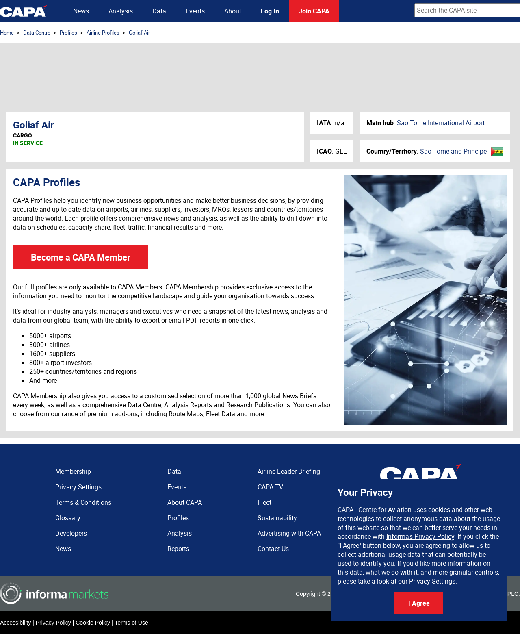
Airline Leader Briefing (289, 471)
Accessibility (15, 622)
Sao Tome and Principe (453, 151)
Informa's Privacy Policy (420, 536)
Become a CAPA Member (80, 257)
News (81, 11)
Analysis (120, 11)
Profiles (68, 32)
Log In (270, 11)
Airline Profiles (103, 32)
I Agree (419, 603)
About (232, 11)
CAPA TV (270, 486)
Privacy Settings (432, 581)
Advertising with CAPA (289, 533)
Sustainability (277, 517)
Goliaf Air (139, 32)
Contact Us (273, 548)
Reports (178, 548)
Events (195, 11)
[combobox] (467, 10)
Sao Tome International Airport (441, 122)
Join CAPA (314, 11)
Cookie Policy (93, 622)
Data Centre (36, 32)
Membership (73, 471)
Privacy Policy (53, 622)
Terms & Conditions (83, 502)
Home (7, 32)
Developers (71, 533)
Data (159, 11)
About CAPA (184, 502)
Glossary (67, 517)
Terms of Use (131, 622)
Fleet (264, 502)
